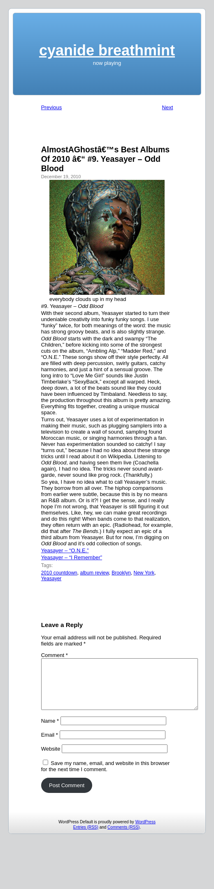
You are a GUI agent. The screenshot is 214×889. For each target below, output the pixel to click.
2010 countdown (59, 573)
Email (49, 745)
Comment (54, 655)
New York (144, 573)
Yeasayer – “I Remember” (71, 557)
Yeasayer (51, 578)
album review (94, 573)
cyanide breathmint (107, 50)
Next (167, 107)
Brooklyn (121, 573)
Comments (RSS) (123, 837)
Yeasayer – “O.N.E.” (65, 550)
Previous (51, 107)
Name (50, 731)
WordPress (145, 831)
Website (50, 759)
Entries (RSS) (85, 837)
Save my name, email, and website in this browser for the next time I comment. (105, 776)
